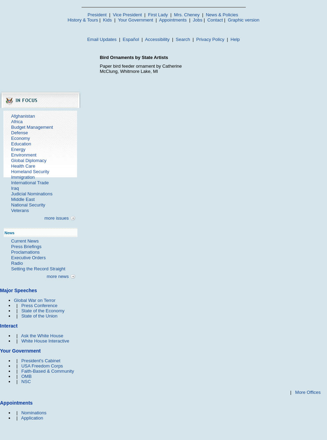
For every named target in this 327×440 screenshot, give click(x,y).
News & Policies (222, 14)
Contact (215, 20)
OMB (26, 376)
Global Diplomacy (29, 160)
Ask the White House (42, 335)
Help (235, 39)
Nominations (33, 412)
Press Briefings (26, 246)
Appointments (173, 20)
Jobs (197, 20)
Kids (107, 20)
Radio (17, 263)
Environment (23, 155)
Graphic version (243, 20)
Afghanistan (23, 116)
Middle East (23, 199)
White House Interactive (45, 341)
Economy (20, 138)
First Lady (158, 14)
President (97, 14)
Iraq (15, 188)
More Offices (307, 392)
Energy (18, 149)
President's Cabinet (40, 360)
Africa (17, 121)
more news (58, 276)
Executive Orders (28, 257)
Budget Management (32, 127)
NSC (26, 381)
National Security (28, 205)
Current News (25, 241)
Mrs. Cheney (187, 14)
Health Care (23, 166)
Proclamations (25, 252)
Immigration (23, 177)
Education (21, 143)
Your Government (135, 20)
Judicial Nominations (31, 193)
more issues (56, 218)
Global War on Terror (35, 300)
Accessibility (157, 39)
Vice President (127, 14)
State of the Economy (42, 310)
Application (32, 418)
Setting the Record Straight (38, 268)
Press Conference (39, 305)
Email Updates (102, 39)
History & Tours (83, 20)
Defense (19, 132)
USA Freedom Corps (42, 366)
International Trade (30, 182)
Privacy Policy (210, 39)
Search (183, 39)
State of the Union (39, 316)
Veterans (20, 210)
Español (131, 39)
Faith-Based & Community (47, 371)
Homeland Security (30, 171)
